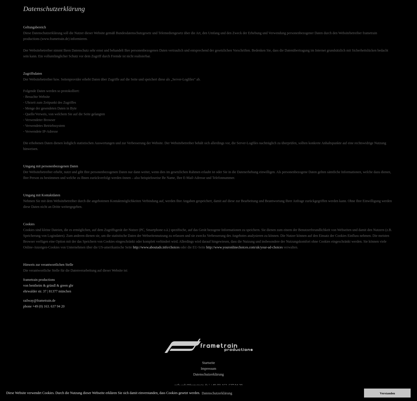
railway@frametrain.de (39, 301)
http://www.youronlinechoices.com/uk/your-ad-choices (244, 247)
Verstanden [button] (387, 393)
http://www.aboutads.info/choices (156, 247)
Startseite (208, 363)
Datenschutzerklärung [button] (217, 393)
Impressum (208, 369)
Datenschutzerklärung (208, 374)
